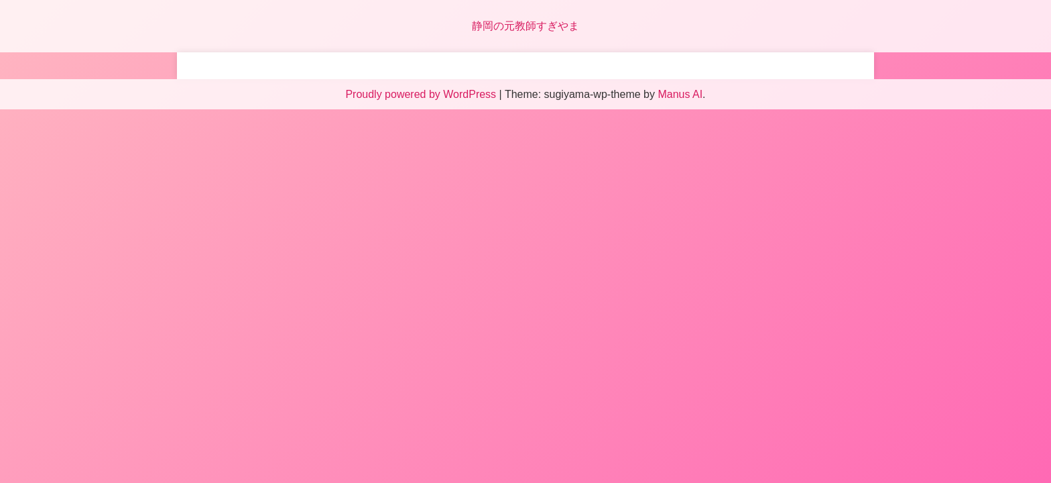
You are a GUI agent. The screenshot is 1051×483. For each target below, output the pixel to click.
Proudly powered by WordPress (422, 94)
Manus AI (680, 94)
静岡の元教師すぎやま (525, 26)
